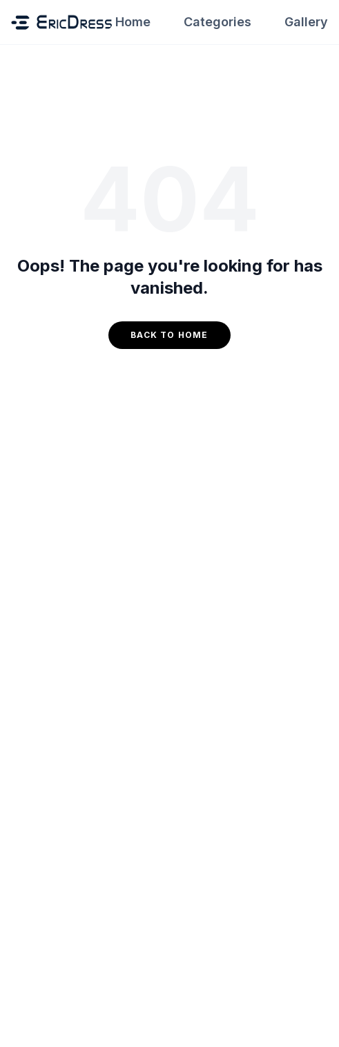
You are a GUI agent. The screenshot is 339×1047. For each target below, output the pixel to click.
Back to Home (169, 335)
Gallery (306, 22)
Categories (217, 22)
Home (133, 22)
